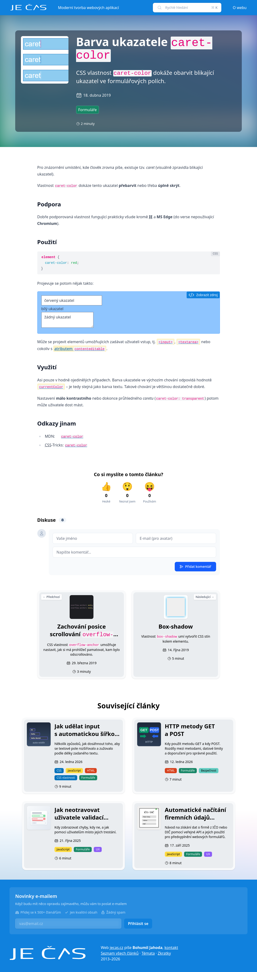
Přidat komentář (195, 566)
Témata (148, 953)
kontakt (171, 947)
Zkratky (164, 953)
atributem (79, 348)
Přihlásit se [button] (138, 923)
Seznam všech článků (120, 953)
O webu (240, 7)
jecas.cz (116, 947)
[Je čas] (48, 953)
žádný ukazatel (67, 320)
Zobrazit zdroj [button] (203, 295)
